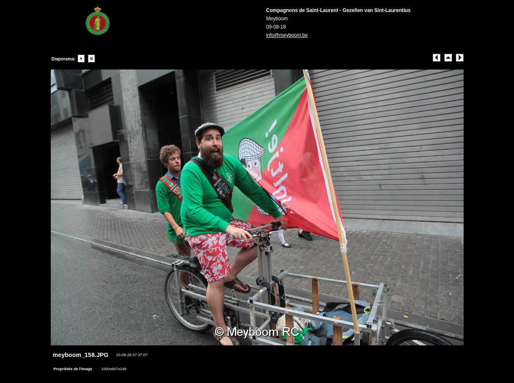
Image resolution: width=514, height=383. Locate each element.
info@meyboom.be (287, 35)
